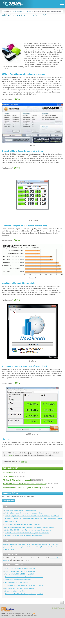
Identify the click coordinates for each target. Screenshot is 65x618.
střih (27, 547)
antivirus (38, 544)
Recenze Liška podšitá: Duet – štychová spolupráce (20, 568)
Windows (31, 547)
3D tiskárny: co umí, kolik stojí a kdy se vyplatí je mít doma (22, 524)
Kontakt (54, 608)
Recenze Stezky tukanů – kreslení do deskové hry (20, 571)
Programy (28, 11)
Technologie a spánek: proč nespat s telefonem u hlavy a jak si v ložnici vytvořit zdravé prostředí (33, 518)
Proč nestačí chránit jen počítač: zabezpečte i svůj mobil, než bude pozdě (27, 533)
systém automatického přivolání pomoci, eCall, (16, 544)
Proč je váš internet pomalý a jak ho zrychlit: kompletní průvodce (24, 513)
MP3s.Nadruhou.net (11, 521)
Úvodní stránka (17, 11)
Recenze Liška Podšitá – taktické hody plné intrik (19, 574)
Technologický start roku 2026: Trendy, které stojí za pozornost (23, 535)
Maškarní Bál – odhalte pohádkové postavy (18, 579)
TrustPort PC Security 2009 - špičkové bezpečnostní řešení (24, 484)
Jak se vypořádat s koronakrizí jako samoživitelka (19, 588)
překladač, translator (48, 544)
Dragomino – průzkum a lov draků (15, 591)
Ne (26, 462)
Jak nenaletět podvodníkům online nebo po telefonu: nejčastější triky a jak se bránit (29, 527)
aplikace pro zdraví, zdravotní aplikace (14, 547)
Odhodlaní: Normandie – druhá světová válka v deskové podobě (24, 577)
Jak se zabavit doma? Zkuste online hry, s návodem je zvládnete (24, 594)
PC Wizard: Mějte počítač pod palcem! (17, 480)
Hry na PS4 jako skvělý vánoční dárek (16, 582)
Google (56, 544)
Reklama (61, 608)
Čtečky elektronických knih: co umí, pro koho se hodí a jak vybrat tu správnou (28, 530)
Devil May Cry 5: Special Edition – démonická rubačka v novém (24, 585)
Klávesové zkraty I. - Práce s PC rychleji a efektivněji (22, 488)
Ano (22, 462)
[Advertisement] (32, 31)
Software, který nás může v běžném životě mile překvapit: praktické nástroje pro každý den (32, 516)
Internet (12, 549)
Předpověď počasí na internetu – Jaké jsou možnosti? (21, 510)
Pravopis (33, 544)
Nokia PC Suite (8, 476)
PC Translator (8, 472)
